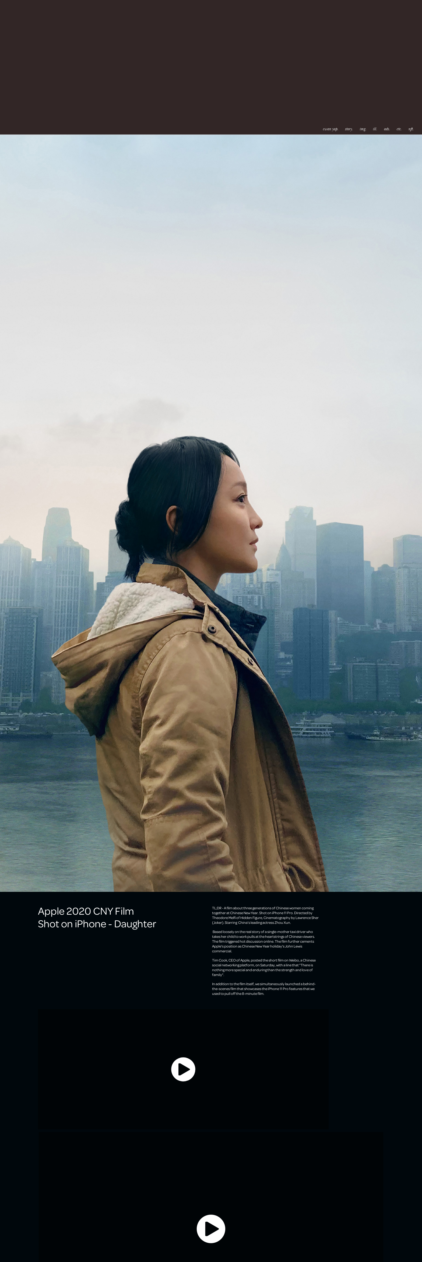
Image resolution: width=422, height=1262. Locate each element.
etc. (399, 129)
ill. (375, 129)
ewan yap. (330, 129)
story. (349, 129)
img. (363, 129)
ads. (387, 129)
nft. (411, 129)
